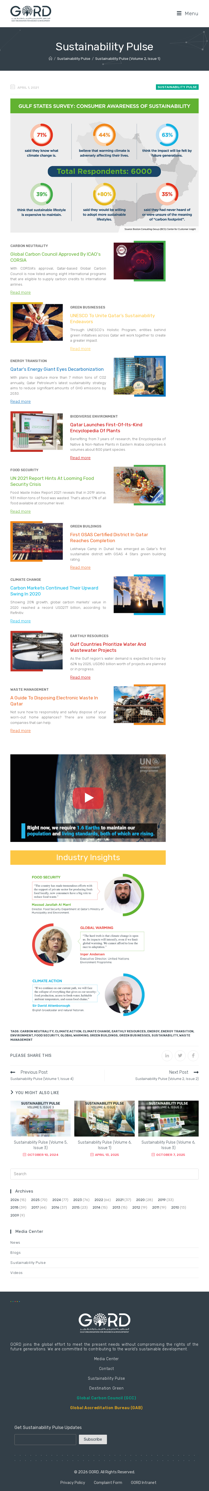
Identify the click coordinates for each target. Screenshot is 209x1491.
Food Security (46, 1035)
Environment (21, 1035)
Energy (153, 1031)
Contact (106, 1368)
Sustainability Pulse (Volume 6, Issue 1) (104, 1145)
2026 (14, 1200)
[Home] (50, 59)
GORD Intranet (143, 1482)
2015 (76, 1207)
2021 (120, 1200)
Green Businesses (134, 1035)
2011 (155, 1207)
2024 (56, 1200)
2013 (116, 1207)
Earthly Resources (129, 1031)
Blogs (15, 1253)
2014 (96, 1207)
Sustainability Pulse (177, 87)
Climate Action (68, 1031)
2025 (35, 1200)
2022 (98, 1200)
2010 (175, 1207)
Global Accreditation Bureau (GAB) (106, 1408)
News (15, 1242)
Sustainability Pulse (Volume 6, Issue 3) (168, 1145)
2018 (14, 1207)
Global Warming (74, 1035)
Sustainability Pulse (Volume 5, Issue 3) (40, 1145)
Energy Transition (177, 1031)
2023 (77, 1200)
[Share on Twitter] (180, 1055)
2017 (35, 1207)
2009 (14, 1215)
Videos (16, 1273)
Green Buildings (104, 1035)
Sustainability (165, 1035)
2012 (136, 1207)
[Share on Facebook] (193, 1055)
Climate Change (96, 1031)
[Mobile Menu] (188, 13)
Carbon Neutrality (37, 1031)
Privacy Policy (72, 1482)
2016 (55, 1207)
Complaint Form (108, 1482)
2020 (140, 1200)
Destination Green (106, 1388)
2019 (162, 1200)
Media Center (106, 1359)
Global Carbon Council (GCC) (106, 1398)
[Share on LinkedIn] (167, 1055)
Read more (20, 292)
